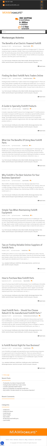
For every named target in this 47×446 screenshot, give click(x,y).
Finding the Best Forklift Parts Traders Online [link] (22, 75)
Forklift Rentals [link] (25, 215)
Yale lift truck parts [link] (28, 62)
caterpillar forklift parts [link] (9, 263)
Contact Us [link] (31, 439)
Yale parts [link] (35, 62)
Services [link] (16, 439)
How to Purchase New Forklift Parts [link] (18, 278)
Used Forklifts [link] (25, 180)
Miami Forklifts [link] (26, 46)
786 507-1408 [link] (9, 1)
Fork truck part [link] (7, 60)
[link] (2, 443)
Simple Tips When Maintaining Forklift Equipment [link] (19, 211)
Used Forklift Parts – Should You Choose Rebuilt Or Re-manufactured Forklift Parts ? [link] (21, 311)
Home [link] (7, 439)
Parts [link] (11, 439)
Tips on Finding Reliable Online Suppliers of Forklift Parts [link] (22, 246)
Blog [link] (26, 439)
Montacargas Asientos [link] (34, 60)
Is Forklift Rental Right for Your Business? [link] (21, 345)
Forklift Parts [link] (26, 109)
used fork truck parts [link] (17, 364)
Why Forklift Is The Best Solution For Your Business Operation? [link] (20, 176)
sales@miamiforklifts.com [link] (12, 5)
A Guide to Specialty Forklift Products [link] (19, 106)
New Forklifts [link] (27, 281)
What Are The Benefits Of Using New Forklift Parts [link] (22, 141)
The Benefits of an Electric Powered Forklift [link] (21, 43)
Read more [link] (42, 66)
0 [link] (35, 78)
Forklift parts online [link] (16, 60)
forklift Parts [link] (18, 263)
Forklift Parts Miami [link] (28, 78)
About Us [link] (21, 439)
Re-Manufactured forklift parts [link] (31, 316)
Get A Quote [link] (38, 439)
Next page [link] (6, 375)
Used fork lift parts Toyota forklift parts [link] (14, 62)
